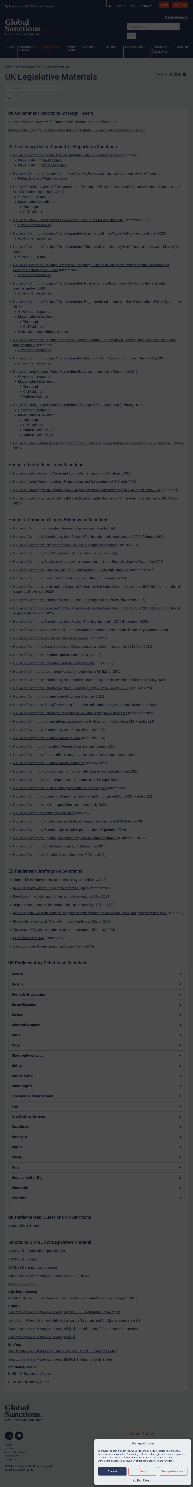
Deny (142, 1471)
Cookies (137, 1480)
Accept (112, 1471)
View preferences (173, 1471)
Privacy (147, 1480)
